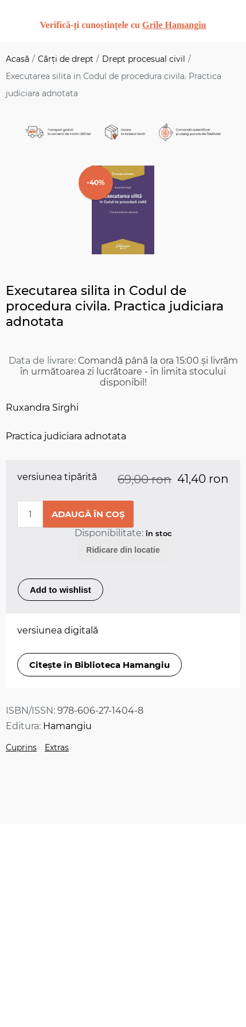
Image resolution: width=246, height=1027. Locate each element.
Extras (57, 747)
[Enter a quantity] (30, 514)
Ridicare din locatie (122, 549)
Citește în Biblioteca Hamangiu (99, 664)
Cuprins (21, 747)
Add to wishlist (60, 590)
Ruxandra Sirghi (42, 407)
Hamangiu (67, 726)
